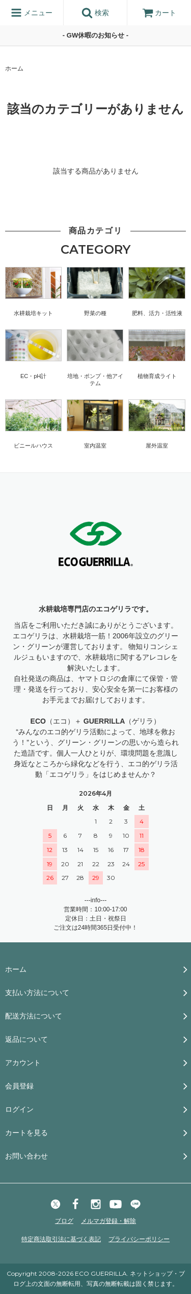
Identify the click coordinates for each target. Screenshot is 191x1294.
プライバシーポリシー (139, 1239)
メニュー (31, 12)
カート (159, 13)
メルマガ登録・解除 (108, 1220)
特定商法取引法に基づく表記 (61, 1239)
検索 (95, 12)
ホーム (14, 68)
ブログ (64, 1220)
